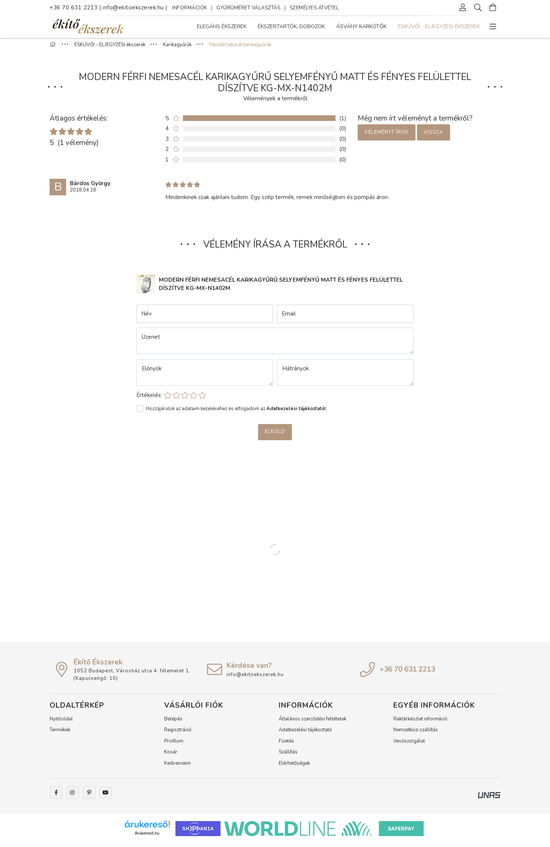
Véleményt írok (386, 136)
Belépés (173, 723)
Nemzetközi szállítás (415, 734)
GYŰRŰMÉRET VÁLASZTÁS (248, 8)
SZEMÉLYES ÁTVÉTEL (314, 8)
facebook (56, 796)
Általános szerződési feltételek (312, 723)
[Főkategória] (54, 48)
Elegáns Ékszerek (455, 26)
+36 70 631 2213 (74, 7)
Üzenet (151, 341)
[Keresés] (477, 7)
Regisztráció (178, 734)
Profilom (173, 745)
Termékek (60, 734)
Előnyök (152, 372)
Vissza (433, 136)
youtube (105, 796)
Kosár (170, 756)
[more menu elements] (492, 26)
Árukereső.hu (147, 837)
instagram (72, 796)
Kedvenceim (177, 767)
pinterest (89, 796)
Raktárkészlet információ (420, 723)
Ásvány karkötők (315, 26)
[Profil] (462, 7)
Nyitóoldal (61, 723)
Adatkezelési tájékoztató (305, 734)
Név (146, 318)
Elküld (275, 435)
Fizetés (286, 745)
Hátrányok (295, 372)
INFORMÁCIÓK (189, 8)
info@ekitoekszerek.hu (134, 7)
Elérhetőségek (294, 767)
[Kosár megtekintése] (492, 7)
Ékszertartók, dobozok (385, 26)
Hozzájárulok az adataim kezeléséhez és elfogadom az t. (236, 412)
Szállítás (288, 756)
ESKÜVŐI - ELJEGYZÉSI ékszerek (238, 26)
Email (289, 318)
